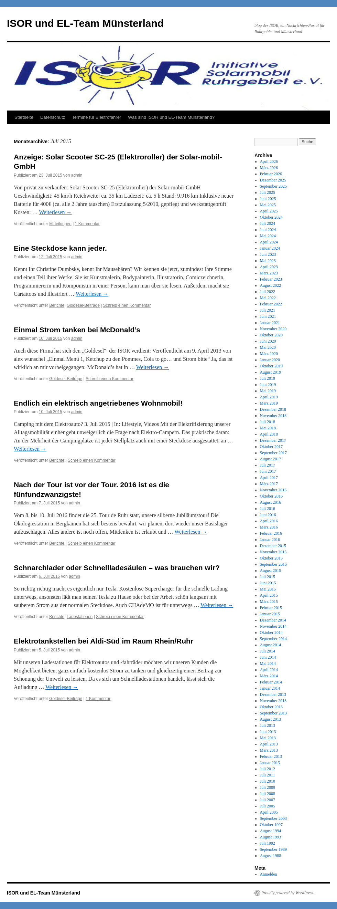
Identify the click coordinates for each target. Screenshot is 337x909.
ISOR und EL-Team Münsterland (85, 23)
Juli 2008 (267, 793)
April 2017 (269, 477)
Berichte (56, 305)
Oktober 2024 (271, 217)
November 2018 (273, 415)
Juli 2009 (267, 787)
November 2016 (273, 490)
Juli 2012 (267, 768)
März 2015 (269, 601)
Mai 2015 (268, 589)
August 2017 (270, 459)
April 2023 (269, 266)
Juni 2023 (268, 254)
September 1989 (273, 849)
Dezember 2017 (273, 440)
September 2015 (273, 564)
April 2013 (269, 744)
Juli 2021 (267, 310)
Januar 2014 (270, 688)
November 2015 (273, 552)
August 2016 (270, 502)
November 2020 (273, 328)
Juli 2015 (267, 576)
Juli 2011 (267, 775)
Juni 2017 (268, 471)
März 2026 (269, 167)
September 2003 (273, 818)
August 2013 (270, 719)
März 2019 (269, 403)
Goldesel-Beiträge (83, 305)
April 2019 (269, 397)
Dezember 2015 (273, 545)
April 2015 (269, 595)
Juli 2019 (267, 378)
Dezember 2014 (273, 620)
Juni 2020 (268, 341)
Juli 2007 (267, 799)
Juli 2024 (267, 223)
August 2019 (270, 372)
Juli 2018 (267, 421)
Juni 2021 (268, 316)
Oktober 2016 (271, 496)
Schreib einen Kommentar (127, 305)
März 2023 (269, 273)
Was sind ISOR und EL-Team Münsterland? (171, 117)
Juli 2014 (267, 651)
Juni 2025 (268, 198)
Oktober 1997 (271, 824)
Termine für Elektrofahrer (96, 117)
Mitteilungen (60, 223)
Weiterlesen (55, 212)
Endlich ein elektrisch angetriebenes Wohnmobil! (98, 403)
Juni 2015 (268, 583)
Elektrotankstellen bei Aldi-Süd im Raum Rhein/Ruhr (103, 641)
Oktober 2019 (271, 366)
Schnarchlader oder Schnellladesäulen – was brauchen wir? (117, 568)
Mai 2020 (268, 347)
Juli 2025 (267, 192)
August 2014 (270, 644)
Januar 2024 (270, 248)
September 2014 (273, 638)
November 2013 (273, 700)
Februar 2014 (271, 682)
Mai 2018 (268, 428)
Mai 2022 (268, 297)
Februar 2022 (271, 304)
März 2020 (269, 353)
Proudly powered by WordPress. (287, 892)
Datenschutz (52, 117)
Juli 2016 (267, 508)
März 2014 (269, 675)
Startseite (23, 117)
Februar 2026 (271, 173)
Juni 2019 (268, 384)
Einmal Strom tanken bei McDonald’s (77, 330)
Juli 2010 (267, 781)
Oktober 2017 (271, 446)
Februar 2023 (271, 279)
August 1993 (270, 837)
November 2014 (273, 626)
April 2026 (269, 161)
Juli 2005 (267, 806)
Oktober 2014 (271, 632)
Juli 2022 (267, 291)
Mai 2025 (268, 204)
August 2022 (270, 285)
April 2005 (269, 812)
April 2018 (269, 434)
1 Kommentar (87, 223)
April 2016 (269, 521)
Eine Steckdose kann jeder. (60, 248)
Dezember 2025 (273, 180)
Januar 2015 (270, 614)
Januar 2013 (270, 762)
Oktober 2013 (271, 706)
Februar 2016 (271, 533)
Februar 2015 (271, 607)
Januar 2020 (270, 359)
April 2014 (269, 669)
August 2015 (270, 570)
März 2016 (269, 527)
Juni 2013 (268, 731)
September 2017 (273, 452)
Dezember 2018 (273, 409)
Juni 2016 (268, 514)
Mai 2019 (268, 390)
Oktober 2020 (271, 335)
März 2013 (269, 750)
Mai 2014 (268, 663)
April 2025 (269, 211)
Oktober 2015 (271, 558)
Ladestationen (80, 616)
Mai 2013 (268, 737)
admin (77, 175)
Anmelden (268, 874)
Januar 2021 (270, 322)
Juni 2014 (268, 657)
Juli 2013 (267, 725)
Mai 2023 (268, 260)
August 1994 (270, 830)
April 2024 (269, 242)
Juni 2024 (268, 229)
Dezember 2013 (273, 694)
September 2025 (273, 186)
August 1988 (270, 855)
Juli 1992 (267, 843)
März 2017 (269, 483)
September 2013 (273, 713)
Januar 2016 (270, 539)
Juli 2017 (267, 465)
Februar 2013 (271, 756)
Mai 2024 (268, 235)
